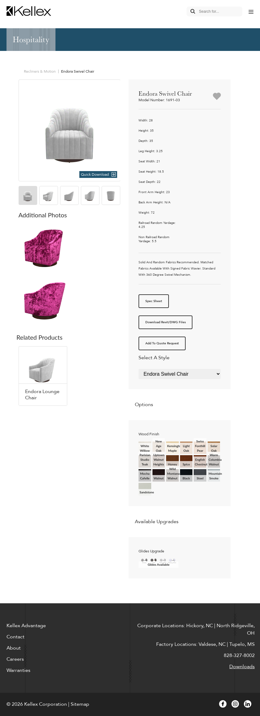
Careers (15, 659)
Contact (15, 636)
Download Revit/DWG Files (165, 322)
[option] (70, 130)
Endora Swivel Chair (77, 71)
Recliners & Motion (40, 71)
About (14, 648)
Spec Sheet (153, 301)
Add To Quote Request (162, 343)
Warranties (18, 670)
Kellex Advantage (26, 625)
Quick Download (95, 174)
